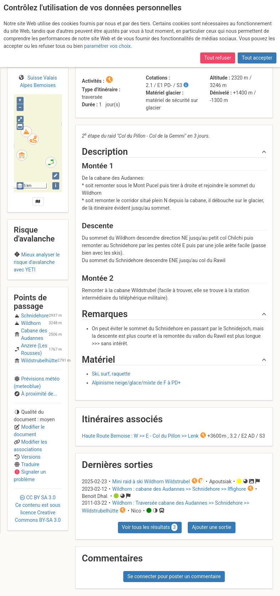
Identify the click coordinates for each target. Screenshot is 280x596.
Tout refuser (217, 58)
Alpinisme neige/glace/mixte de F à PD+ (136, 383)
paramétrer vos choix (107, 46)
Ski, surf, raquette (111, 374)
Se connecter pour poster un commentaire (174, 576)
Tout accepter (257, 58)
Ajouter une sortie (211, 527)
